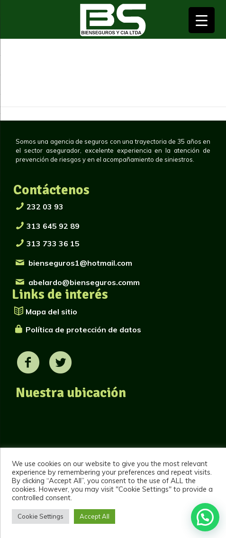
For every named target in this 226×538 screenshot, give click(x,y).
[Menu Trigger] (202, 20)
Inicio (23, 82)
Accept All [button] (94, 516)
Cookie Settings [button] (40, 516)
